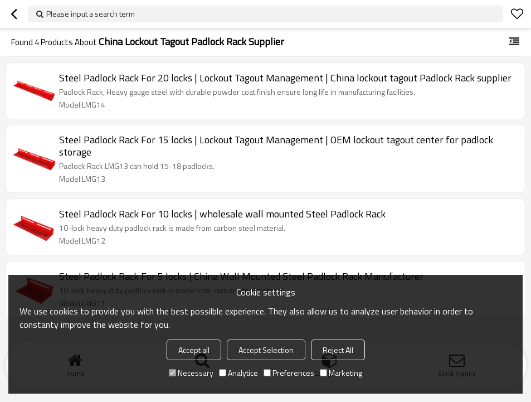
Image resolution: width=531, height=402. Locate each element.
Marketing (341, 373)
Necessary (191, 373)
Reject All (338, 350)
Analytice (238, 373)
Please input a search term (90, 14)
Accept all (194, 350)
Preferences (289, 373)
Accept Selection (266, 350)
